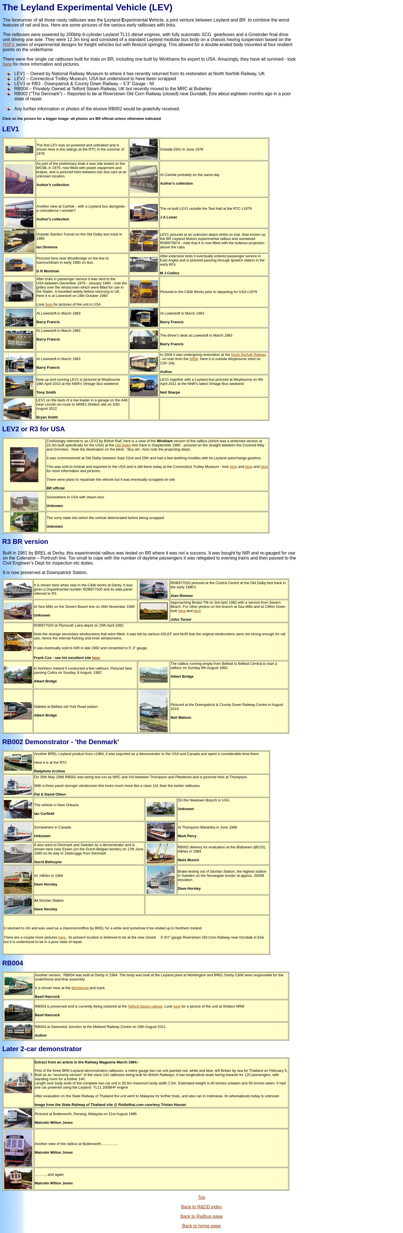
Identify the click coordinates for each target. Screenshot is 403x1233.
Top (201, 1197)
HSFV (9, 44)
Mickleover (80, 988)
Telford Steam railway (145, 1006)
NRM (194, 359)
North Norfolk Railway (248, 355)
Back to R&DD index (201, 1207)
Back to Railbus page (201, 1216)
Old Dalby (123, 445)
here (7, 64)
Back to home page (201, 1226)
